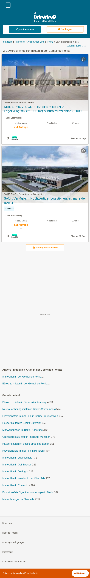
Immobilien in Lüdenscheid (17, 457)
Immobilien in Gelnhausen (16, 464)
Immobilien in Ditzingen (15, 471)
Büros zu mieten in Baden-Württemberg (24, 402)
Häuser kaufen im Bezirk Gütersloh (21, 423)
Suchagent (65, 29)
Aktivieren (80, 573)
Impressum (7, 552)
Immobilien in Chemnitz (15, 485)
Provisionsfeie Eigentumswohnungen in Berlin (27, 492)
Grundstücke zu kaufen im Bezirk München (26, 437)
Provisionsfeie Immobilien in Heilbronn (23, 451)
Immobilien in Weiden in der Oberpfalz (23, 478)
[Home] (45, 17)
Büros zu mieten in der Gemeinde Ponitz (25, 383)
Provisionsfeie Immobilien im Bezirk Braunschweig (30, 416)
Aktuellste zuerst (75, 46)
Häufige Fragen (10, 533)
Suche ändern (25, 29)
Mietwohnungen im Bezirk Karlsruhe (22, 430)
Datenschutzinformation (13, 562)
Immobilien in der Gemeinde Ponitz (22, 376)
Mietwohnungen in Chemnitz (18, 499)
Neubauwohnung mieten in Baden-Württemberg (29, 409)
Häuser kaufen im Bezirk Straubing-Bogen (25, 444)
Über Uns (7, 523)
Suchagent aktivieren (45, 247)
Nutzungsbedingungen (13, 542)
